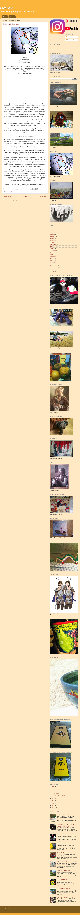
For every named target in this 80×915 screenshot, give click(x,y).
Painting (52, 258)
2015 (53, 803)
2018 (53, 789)
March (55, 791)
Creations (6, 8)
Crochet (12, 17)
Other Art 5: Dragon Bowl (63, 888)
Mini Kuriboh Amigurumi (56, 47)
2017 (53, 798)
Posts (68, 37)
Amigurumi (52, 230)
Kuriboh (52, 248)
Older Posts (42, 196)
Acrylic (51, 228)
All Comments (70, 39)
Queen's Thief (53, 265)
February (55, 793)
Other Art (52, 256)
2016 (53, 800)
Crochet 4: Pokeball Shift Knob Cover (66, 835)
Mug (51, 252)
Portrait (52, 263)
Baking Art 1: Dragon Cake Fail (65, 897)
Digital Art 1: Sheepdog (11, 24)
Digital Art (9, 191)
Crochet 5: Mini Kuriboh (63, 852)
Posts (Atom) (13, 200)
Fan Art (52, 242)
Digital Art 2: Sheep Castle (64, 870)
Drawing (52, 240)
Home (5, 17)
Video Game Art (54, 267)
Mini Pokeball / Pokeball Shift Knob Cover (60, 49)
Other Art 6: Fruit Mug (62, 879)
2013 (53, 807)
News (51, 254)
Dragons (52, 238)
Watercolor (52, 269)
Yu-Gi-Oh (52, 271)
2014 (53, 805)
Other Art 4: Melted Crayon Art (65, 844)
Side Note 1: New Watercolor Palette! (66, 861)
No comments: (24, 189)
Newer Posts (7, 196)
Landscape (53, 250)
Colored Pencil (53, 232)
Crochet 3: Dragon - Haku (63, 814)
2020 (53, 786)
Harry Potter (53, 246)
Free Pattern (53, 244)
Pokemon (52, 260)
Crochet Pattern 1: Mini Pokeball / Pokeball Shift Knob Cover (65, 825)
